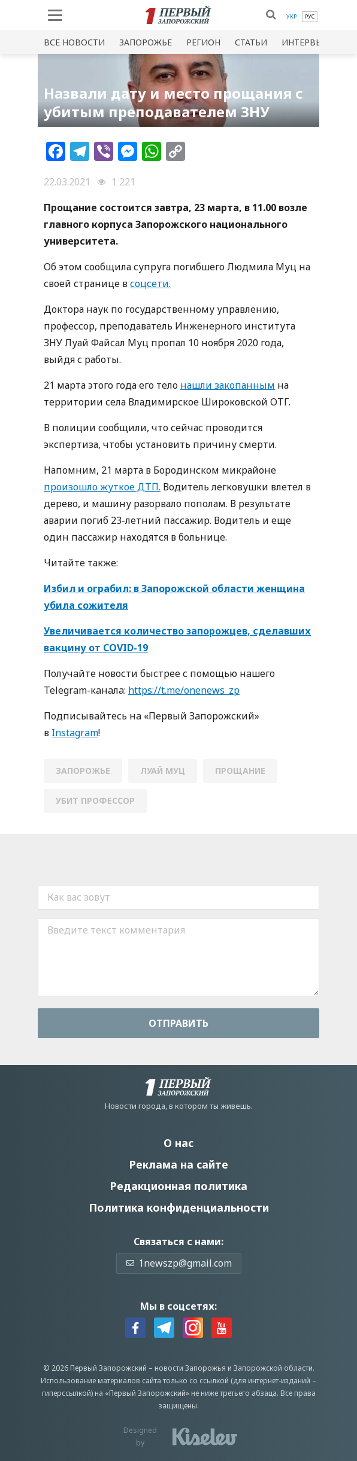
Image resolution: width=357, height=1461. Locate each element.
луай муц (162, 770)
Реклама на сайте (178, 1164)
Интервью (305, 42)
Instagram (75, 732)
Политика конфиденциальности (179, 1207)
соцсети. (150, 283)
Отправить (178, 1023)
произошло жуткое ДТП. (102, 486)
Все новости (74, 42)
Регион (203, 42)
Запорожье (145, 42)
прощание (240, 770)
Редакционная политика (178, 1186)
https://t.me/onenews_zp (184, 690)
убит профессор (95, 800)
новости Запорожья (190, 1368)
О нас (178, 1143)
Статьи (251, 42)
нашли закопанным (227, 385)
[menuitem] (291, 16)
